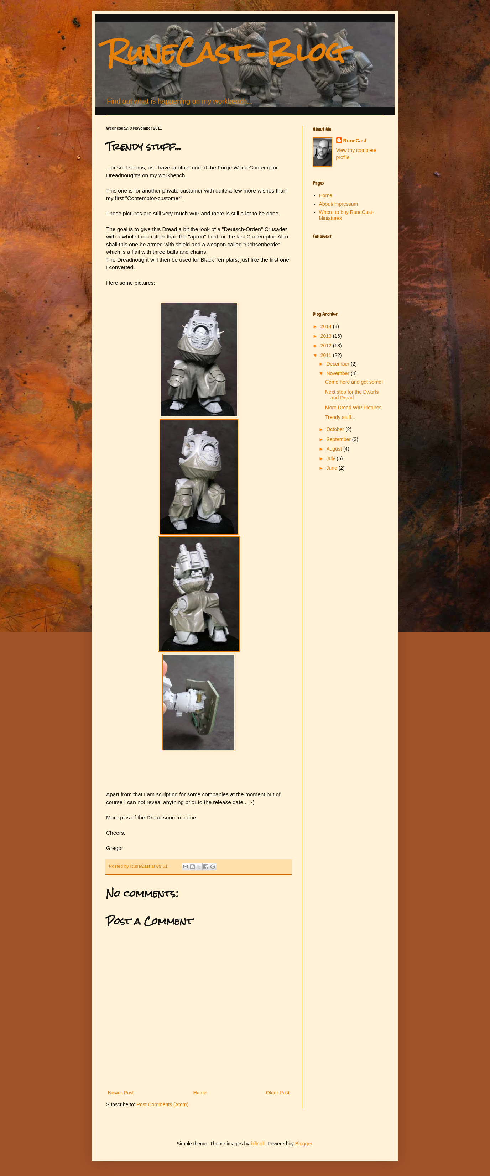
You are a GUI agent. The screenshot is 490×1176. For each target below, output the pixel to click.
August (334, 449)
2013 (326, 336)
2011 (326, 355)
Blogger (303, 1143)
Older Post (278, 1093)
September (339, 439)
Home (199, 1093)
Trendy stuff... (340, 417)
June (332, 468)
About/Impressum (338, 204)
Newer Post (121, 1093)
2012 (326, 345)
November (338, 373)
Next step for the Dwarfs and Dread (352, 395)
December (338, 364)
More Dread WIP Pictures (353, 407)
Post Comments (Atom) (162, 1104)
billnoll (258, 1143)
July (331, 458)
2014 (326, 326)
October (335, 429)
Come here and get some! (354, 382)
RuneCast (354, 140)
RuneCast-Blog (225, 51)
